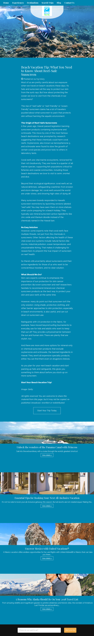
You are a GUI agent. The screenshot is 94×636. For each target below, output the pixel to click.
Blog (59, 2)
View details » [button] (47, 455)
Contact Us (69, 2)
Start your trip (70, 630)
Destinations (32, 2)
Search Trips (47, 2)
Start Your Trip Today (47, 410)
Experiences (18, 2)
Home (6, 2)
